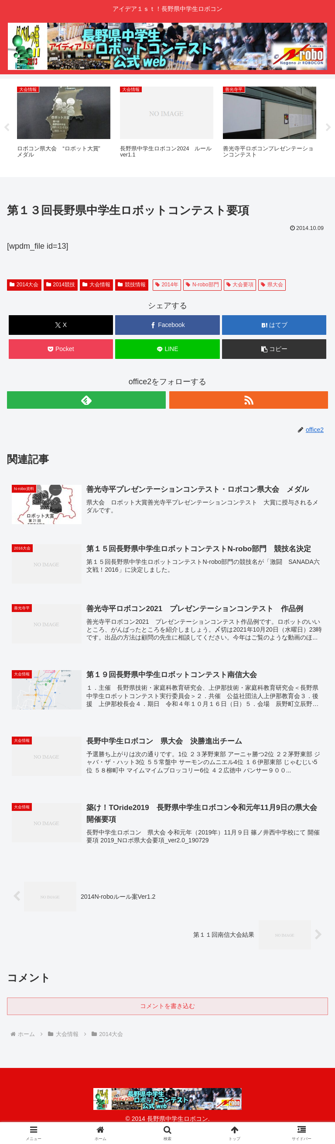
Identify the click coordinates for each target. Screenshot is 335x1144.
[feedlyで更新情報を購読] (86, 400)
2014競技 (60, 285)
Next (328, 127)
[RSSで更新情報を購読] (248, 400)
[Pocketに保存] (61, 349)
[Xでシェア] (61, 325)
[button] (274, 349)
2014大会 (24, 285)
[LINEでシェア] (167, 349)
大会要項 (240, 285)
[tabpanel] (64, 126)
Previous (6, 127)
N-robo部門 (202, 285)
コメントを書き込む (167, 1006)
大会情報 (96, 285)
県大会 (272, 285)
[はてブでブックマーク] (274, 325)
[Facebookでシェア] (167, 325)
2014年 (167, 285)
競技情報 (132, 285)
